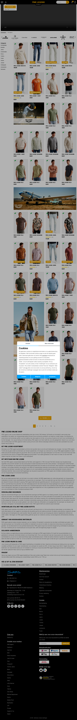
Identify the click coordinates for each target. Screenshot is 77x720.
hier (27, 368)
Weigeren (37, 376)
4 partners (44, 355)
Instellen (24, 376)
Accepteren (52, 376)
